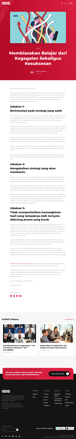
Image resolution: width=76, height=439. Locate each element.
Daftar (70, 3)
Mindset (38, 48)
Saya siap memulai (60, 373)
